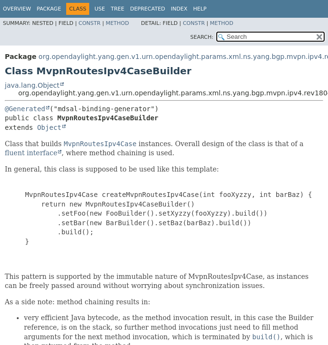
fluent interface (31, 153)
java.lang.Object (32, 85)
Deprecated (147, 9)
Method (117, 23)
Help (200, 9)
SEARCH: (201, 37)
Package (49, 9)
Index (179, 9)
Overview (17, 9)
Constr (90, 23)
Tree (117, 9)
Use (99, 9)
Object (49, 127)
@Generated (25, 109)
